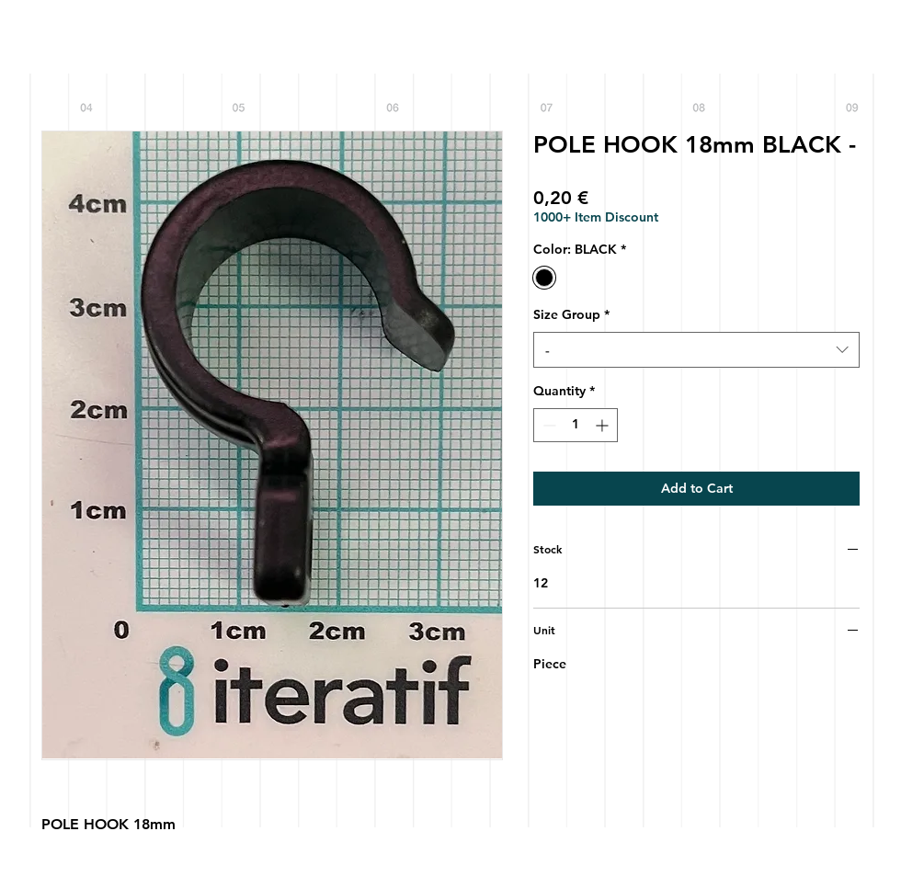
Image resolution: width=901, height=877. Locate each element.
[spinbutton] (575, 425)
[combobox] (696, 350)
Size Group (571, 314)
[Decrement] (547, 425)
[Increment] (603, 425)
